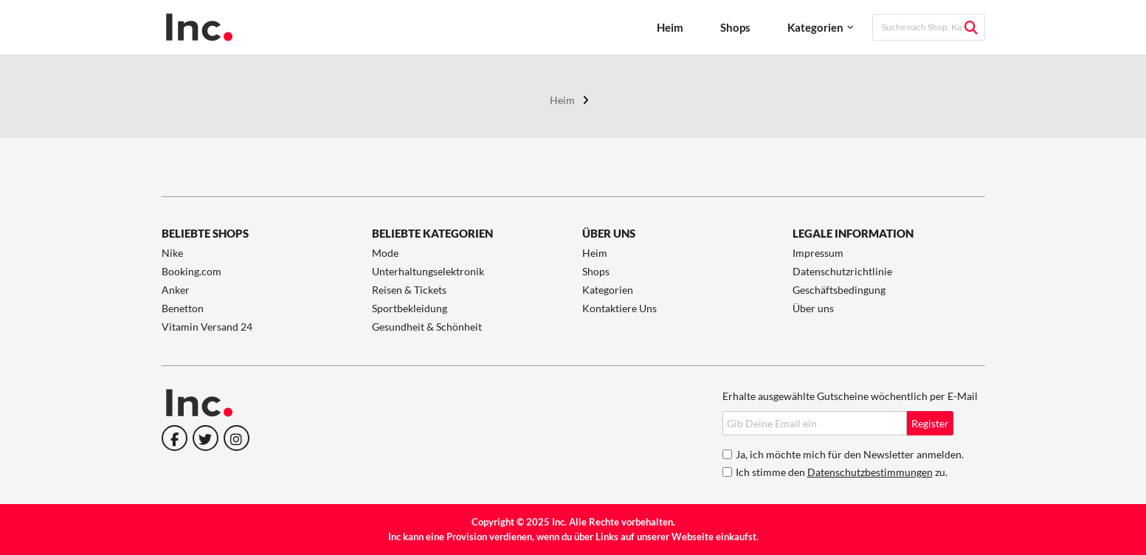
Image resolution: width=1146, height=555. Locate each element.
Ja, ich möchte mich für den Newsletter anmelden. (850, 454)
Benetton (183, 308)
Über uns (813, 308)
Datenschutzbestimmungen (870, 472)
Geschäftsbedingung (839, 289)
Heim (670, 27)
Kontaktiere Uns (619, 308)
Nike (172, 253)
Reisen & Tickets (409, 289)
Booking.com (191, 271)
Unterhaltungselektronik (428, 271)
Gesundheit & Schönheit (427, 326)
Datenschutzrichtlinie (842, 271)
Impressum (818, 253)
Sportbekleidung (409, 308)
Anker (176, 289)
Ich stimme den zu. (841, 472)
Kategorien (815, 27)
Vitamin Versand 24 (207, 326)
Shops (735, 27)
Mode (385, 253)
